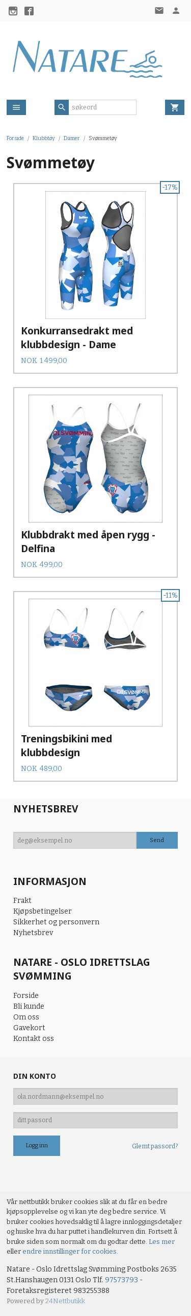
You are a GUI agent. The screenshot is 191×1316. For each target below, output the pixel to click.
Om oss (26, 1017)
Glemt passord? (155, 1146)
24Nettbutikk (65, 1301)
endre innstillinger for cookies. (70, 1251)
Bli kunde (28, 1006)
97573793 (121, 1280)
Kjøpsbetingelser (42, 911)
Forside (15, 138)
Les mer (162, 1241)
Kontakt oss (33, 1038)
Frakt (22, 900)
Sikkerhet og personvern (56, 922)
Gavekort (29, 1028)
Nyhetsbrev (33, 932)
